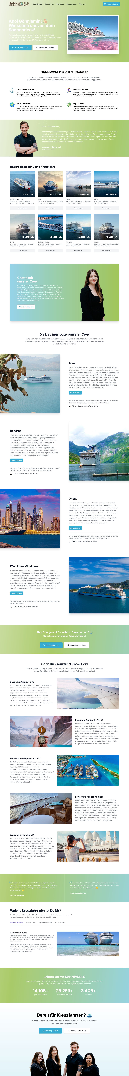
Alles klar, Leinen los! (26, 307)
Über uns (82, 4)
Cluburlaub (60, 4)
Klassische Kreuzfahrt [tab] (16, 922)
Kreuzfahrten (49, 4)
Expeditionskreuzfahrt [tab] (45, 922)
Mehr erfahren (75, 393)
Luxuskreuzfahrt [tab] (60, 922)
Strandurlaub (37, 4)
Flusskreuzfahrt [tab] (30, 922)
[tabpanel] (64, 941)
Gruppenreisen (72, 4)
